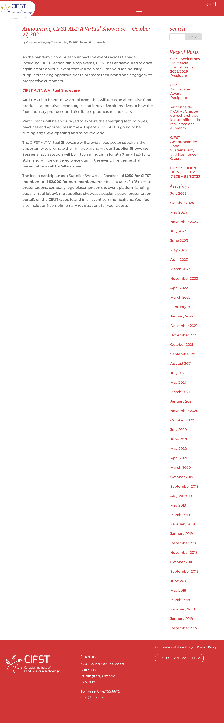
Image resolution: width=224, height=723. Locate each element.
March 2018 (180, 600)
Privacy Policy (206, 647)
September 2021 (184, 354)
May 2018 (178, 590)
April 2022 (179, 288)
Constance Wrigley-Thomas (43, 42)
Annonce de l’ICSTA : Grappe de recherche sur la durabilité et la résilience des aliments (185, 117)
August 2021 (181, 363)
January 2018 (181, 619)
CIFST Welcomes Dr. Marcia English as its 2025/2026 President (185, 67)
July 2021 (178, 373)
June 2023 (179, 241)
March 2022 (180, 297)
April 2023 (179, 259)
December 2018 (184, 543)
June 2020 (179, 439)
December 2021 (183, 326)
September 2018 (184, 571)
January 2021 (181, 401)
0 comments (97, 42)
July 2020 (178, 430)
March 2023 (180, 269)
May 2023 (178, 250)
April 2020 (179, 458)
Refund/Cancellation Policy (174, 647)
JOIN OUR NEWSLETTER (179, 658)
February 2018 (182, 609)
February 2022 (182, 307)
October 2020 (182, 420)
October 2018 (181, 562)
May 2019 (178, 505)
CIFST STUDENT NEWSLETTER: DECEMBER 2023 (185, 172)
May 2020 (178, 448)
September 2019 (184, 486)
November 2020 (184, 411)
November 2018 (184, 552)
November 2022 (184, 278)
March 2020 (180, 467)
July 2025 (178, 193)
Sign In (209, 4)
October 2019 (181, 477)
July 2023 (178, 231)
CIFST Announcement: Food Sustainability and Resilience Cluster (185, 148)
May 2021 (178, 382)
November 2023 (184, 222)
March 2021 (180, 392)
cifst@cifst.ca (92, 697)
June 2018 (179, 581)
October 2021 (181, 345)
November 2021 (183, 335)
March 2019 (180, 515)
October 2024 (182, 203)
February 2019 (182, 524)
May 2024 (178, 212)
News (83, 42)
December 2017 (183, 628)
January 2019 (181, 534)
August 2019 (181, 496)
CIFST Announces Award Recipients (180, 91)
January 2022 (181, 316)
